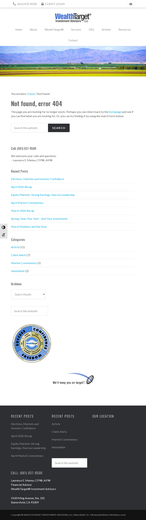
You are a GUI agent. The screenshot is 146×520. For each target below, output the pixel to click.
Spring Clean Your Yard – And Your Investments (39, 218)
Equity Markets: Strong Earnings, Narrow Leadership (43, 194)
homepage (115, 111)
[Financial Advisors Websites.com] (108, 514)
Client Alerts (18, 255)
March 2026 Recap (22, 210)
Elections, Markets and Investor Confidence (37, 179)
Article (15, 247)
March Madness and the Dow (29, 226)
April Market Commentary (27, 202)
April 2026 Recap (21, 186)
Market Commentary (24, 263)
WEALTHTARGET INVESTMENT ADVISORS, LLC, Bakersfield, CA (73, 18)
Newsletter (18, 271)
